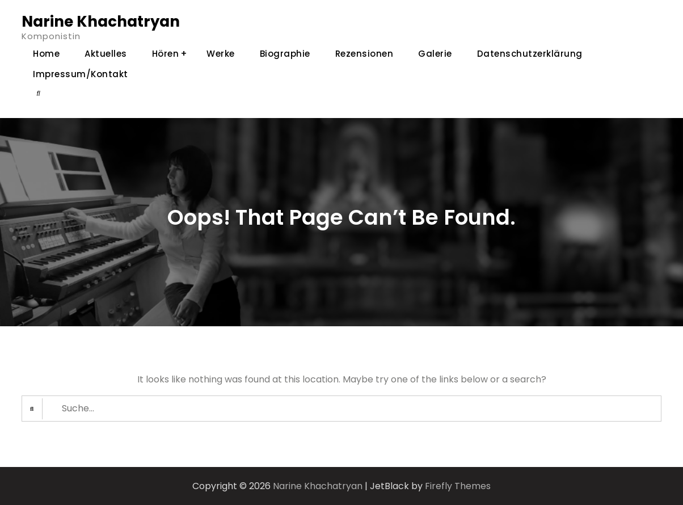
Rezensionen (364, 54)
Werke (220, 54)
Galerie (435, 54)
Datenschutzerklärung (530, 54)
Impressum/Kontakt (80, 74)
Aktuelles (106, 54)
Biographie (285, 54)
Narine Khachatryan (101, 21)
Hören (165, 54)
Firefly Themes (458, 486)
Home (46, 54)
